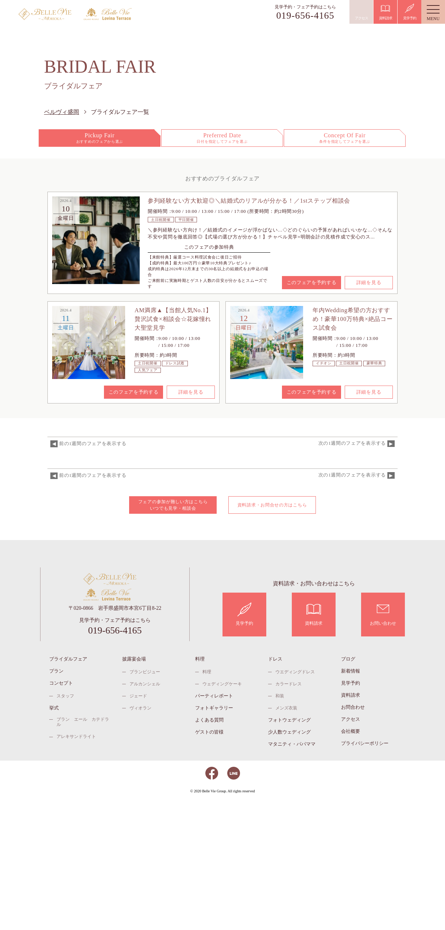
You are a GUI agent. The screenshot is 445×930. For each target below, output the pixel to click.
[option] (96, 240)
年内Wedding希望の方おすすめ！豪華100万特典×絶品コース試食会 (353, 319)
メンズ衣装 (286, 708)
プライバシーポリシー (364, 743)
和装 (279, 696)
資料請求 (350, 695)
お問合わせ (353, 707)
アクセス (350, 719)
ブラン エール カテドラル (83, 722)
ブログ (348, 659)
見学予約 (350, 683)
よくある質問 (209, 720)
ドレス (275, 659)
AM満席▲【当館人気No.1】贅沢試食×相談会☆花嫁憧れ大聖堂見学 (173, 319)
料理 (200, 659)
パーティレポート (214, 696)
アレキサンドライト (76, 736)
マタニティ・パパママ (292, 744)
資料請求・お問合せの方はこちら (272, 505)
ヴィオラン (140, 708)
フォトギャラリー (214, 708)
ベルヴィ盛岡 (50, 14)
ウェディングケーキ (222, 683)
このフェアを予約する (312, 282)
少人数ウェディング (289, 732)
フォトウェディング (289, 720)
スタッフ (65, 696)
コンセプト (61, 683)
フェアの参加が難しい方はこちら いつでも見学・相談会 (173, 505)
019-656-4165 (305, 15)
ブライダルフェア (68, 659)
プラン (56, 671)
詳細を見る (369, 282)
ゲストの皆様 (209, 732)
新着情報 (350, 671)
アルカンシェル (144, 683)
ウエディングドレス (295, 671)
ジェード (138, 696)
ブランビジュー (144, 671)
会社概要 (350, 731)
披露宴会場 (134, 659)
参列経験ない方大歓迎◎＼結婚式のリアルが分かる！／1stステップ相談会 (249, 201)
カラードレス (288, 683)
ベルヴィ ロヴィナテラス (115, 14)
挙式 (54, 708)
